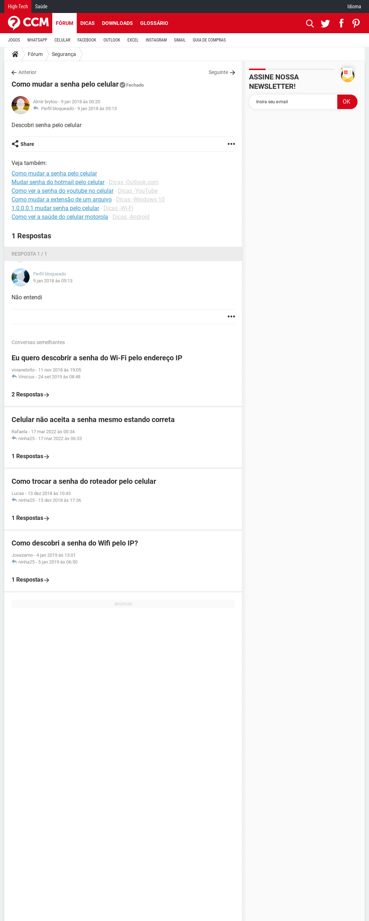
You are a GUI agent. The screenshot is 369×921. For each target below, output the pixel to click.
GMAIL (180, 40)
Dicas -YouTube (137, 190)
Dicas (87, 23)
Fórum (64, 23)
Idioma (354, 6)
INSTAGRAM (156, 40)
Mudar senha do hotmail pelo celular (58, 182)
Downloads (117, 23)
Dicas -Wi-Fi (118, 208)
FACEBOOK (86, 40)
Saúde (41, 6)
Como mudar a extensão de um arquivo (62, 199)
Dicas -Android (131, 216)
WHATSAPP (37, 40)
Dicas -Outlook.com (134, 182)
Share (27, 144)
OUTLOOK (111, 40)
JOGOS (14, 40)
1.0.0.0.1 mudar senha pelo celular (55, 208)
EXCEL (132, 40)
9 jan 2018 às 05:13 (97, 108)
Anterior (27, 72)
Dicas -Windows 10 (140, 199)
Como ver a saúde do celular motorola (60, 216)
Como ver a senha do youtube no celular (63, 190)
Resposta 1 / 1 (29, 254)
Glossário (154, 23)
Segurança (64, 54)
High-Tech (18, 6)
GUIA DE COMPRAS (209, 40)
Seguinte (218, 72)
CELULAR (62, 40)
